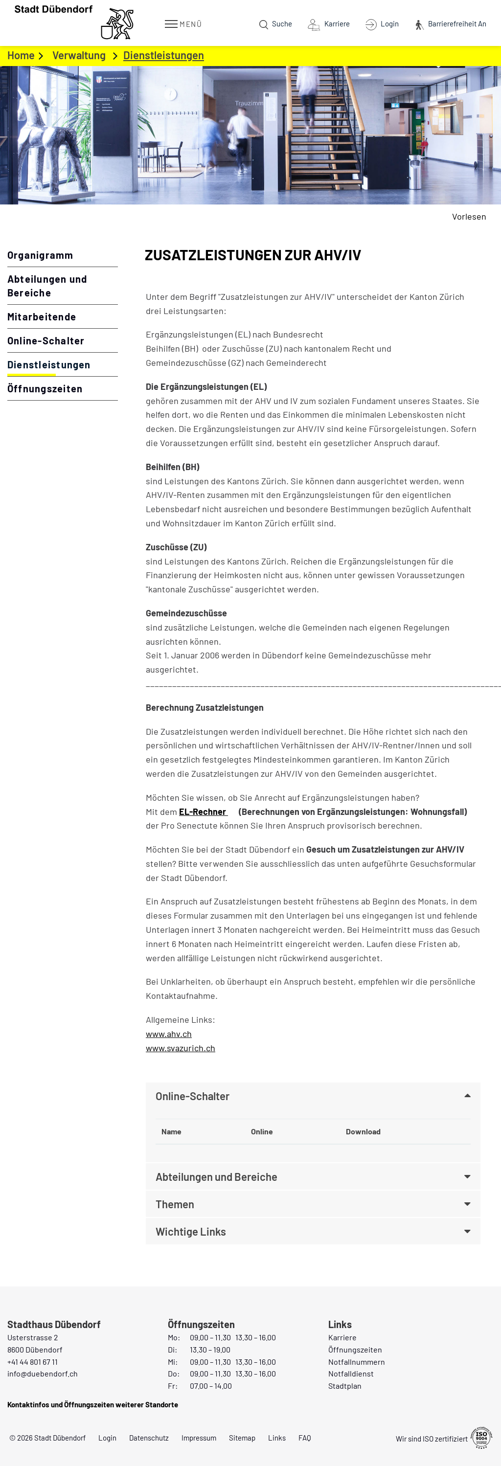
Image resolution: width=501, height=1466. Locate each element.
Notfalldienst (351, 1373)
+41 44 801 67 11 (32, 1361)
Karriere (342, 1337)
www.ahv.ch (174, 1033)
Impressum (199, 1437)
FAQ (304, 1437)
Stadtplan (345, 1385)
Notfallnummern (356, 1361)
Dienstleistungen (62, 364)
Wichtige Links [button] (191, 1231)
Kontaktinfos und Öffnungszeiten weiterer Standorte (92, 1404)
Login (107, 1437)
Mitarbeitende (41, 316)
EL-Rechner (209, 811)
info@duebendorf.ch (42, 1373)
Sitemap (242, 1437)
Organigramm (40, 255)
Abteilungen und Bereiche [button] (216, 1176)
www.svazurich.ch (186, 1047)
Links (277, 1437)
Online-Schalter (46, 340)
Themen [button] (175, 1203)
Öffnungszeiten (45, 388)
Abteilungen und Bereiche (47, 285)
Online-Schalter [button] (192, 1095)
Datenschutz (149, 1437)
